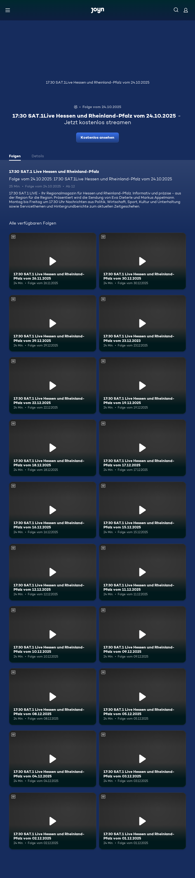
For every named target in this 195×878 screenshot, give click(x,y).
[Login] (186, 10)
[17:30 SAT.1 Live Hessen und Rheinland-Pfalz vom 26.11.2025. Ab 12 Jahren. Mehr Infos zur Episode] (52, 261)
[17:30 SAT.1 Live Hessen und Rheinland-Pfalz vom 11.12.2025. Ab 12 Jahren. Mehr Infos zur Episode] (142, 572)
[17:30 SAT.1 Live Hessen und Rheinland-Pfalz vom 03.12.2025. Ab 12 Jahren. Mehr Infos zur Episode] (142, 758)
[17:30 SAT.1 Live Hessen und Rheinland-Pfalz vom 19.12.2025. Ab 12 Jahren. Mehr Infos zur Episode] (142, 385)
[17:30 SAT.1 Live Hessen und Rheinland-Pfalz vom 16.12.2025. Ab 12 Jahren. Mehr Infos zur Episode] (52, 510)
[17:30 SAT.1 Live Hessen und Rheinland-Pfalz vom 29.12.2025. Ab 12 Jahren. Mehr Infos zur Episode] (52, 323)
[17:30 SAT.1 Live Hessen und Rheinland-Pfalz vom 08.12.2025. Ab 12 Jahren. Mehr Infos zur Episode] (52, 696)
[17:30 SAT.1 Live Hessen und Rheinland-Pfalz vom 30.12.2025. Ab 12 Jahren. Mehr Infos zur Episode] (142, 261)
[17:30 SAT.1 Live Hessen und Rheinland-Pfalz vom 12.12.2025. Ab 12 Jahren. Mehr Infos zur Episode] (52, 572)
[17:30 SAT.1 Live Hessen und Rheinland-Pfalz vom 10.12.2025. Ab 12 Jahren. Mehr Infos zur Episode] (52, 634)
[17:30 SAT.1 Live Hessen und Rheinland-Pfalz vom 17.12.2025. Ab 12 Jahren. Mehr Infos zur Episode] (142, 447)
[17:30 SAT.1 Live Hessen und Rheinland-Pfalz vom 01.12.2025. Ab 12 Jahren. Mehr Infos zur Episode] (142, 821)
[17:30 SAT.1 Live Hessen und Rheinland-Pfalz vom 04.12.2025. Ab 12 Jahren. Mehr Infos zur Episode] (52, 758)
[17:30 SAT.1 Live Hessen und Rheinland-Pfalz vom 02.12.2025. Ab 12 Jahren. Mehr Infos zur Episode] (52, 821)
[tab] (16, 156)
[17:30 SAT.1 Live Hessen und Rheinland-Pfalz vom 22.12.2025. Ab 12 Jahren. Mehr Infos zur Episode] (52, 385)
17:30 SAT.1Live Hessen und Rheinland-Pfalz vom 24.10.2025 (97, 82)
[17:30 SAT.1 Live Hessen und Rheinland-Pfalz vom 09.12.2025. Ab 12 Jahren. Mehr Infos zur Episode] (142, 634)
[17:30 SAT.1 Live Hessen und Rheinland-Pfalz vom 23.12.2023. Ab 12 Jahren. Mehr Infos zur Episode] (142, 323)
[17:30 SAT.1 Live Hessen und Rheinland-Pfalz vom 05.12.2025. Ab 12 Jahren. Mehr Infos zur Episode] (142, 696)
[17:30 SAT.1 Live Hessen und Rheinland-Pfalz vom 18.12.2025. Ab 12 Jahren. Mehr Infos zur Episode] (52, 447)
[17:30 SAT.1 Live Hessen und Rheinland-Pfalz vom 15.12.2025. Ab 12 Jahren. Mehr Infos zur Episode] (142, 510)
